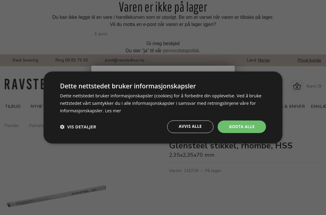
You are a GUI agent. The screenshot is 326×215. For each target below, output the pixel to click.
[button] (78, 126)
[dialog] (163, 107)
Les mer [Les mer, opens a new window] (113, 110)
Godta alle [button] (241, 126)
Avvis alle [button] (188, 126)
